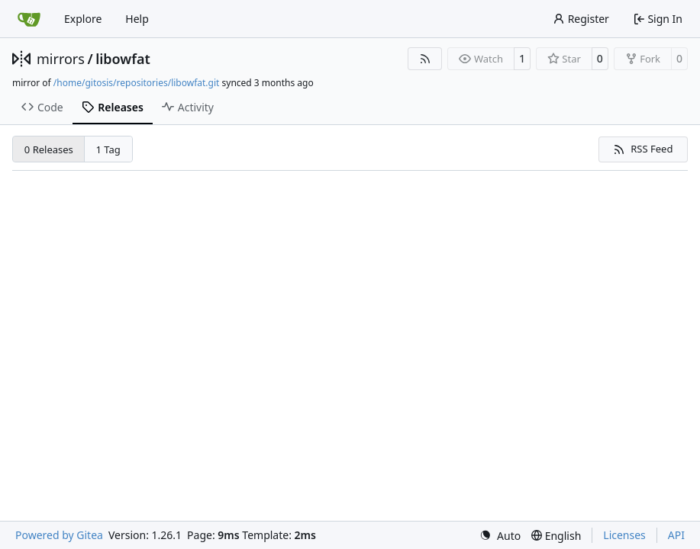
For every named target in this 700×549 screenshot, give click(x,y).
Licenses (624, 535)
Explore (83, 18)
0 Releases (48, 149)
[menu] (500, 535)
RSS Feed (643, 149)
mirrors (61, 58)
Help (137, 18)
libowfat (122, 58)
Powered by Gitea (59, 535)
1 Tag (108, 149)
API (676, 535)
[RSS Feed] (425, 58)
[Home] (29, 19)
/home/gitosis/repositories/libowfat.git (136, 82)
